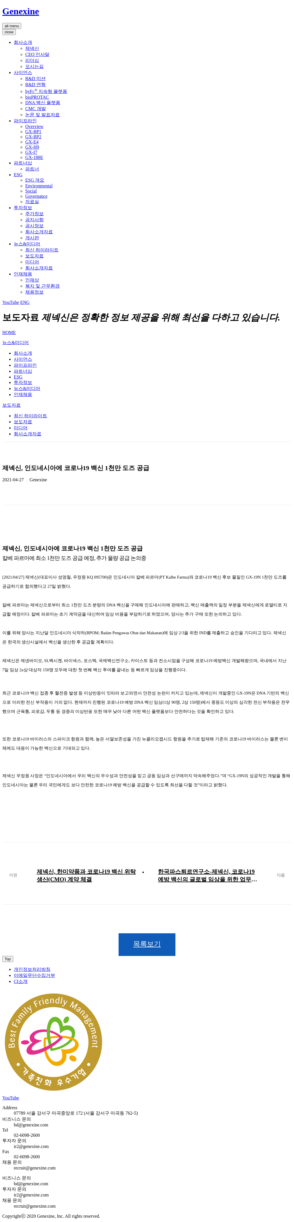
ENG (25, 302)
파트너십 (23, 162)
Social (31, 191)
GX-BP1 (33, 131)
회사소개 (23, 42)
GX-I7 (31, 152)
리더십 (32, 60)
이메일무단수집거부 (34, 975)
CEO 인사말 (37, 54)
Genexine (20, 11)
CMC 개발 (35, 108)
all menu (12, 26)
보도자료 (34, 255)
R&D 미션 (35, 78)
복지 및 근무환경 (42, 286)
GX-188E (34, 157)
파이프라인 (25, 120)
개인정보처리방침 (32, 969)
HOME (9, 332)
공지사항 (34, 219)
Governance (36, 196)
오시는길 (34, 66)
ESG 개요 (34, 180)
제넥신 (32, 48)
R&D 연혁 (35, 84)
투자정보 (23, 207)
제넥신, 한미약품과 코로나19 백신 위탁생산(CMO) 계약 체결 (86, 875)
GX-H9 (32, 147)
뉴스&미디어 (27, 243)
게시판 (32, 237)
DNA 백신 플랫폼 (42, 102)
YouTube (10, 302)
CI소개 (21, 981)
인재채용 (23, 273)
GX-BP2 (33, 136)
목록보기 (147, 944)
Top (8, 959)
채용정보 (34, 292)
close (9, 32)
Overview (34, 126)
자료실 (32, 201)
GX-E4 (31, 141)
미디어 (32, 261)
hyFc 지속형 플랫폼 (46, 91)
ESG (18, 174)
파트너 (32, 168)
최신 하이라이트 (42, 249)
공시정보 (34, 225)
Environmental (39, 185)
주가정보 (34, 213)
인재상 (32, 280)
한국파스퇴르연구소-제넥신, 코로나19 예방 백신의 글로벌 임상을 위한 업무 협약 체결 (206, 875)
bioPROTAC (37, 97)
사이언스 (23, 72)
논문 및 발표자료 (42, 114)
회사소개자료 (39, 231)
